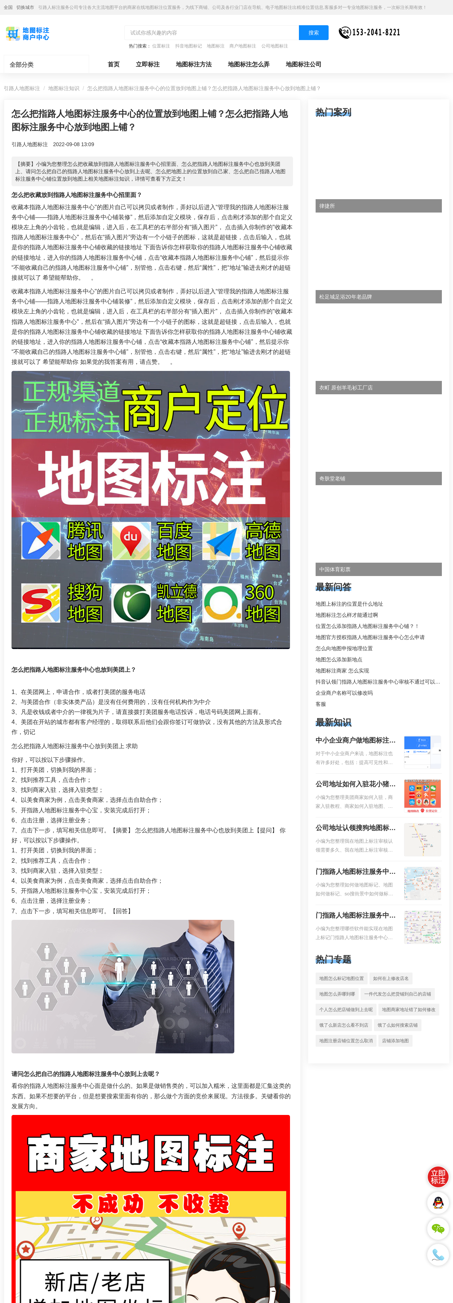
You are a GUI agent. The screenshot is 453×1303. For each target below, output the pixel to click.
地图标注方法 (194, 64)
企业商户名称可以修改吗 (344, 693)
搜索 (314, 33)
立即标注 (148, 64)
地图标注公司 (304, 64)
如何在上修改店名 (391, 978)
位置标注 (161, 46)
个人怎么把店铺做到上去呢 (346, 1009)
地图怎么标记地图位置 (341, 978)
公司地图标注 (274, 46)
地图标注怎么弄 (249, 64)
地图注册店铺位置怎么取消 (346, 1040)
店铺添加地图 (395, 1040)
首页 (114, 64)
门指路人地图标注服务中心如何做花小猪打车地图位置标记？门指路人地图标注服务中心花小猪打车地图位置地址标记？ (356, 872)
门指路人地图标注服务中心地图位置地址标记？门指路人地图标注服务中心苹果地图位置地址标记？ (356, 916)
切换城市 (25, 7)
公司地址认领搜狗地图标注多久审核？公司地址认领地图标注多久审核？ (356, 828)
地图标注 (216, 46)
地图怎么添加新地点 (339, 659)
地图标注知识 (63, 88)
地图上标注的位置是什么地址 (349, 604)
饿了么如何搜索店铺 (398, 1025)
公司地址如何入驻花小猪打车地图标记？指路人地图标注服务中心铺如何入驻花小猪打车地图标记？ (356, 784)
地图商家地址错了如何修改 (409, 1009)
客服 (321, 704)
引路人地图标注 (22, 88)
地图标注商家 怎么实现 (342, 671)
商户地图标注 (242, 46)
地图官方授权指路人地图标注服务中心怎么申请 (370, 637)
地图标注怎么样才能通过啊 (347, 615)
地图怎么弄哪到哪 (337, 994)
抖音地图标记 (188, 46)
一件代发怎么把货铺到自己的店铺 (397, 994)
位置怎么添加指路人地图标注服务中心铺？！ (368, 626)
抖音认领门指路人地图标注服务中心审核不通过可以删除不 (383, 682)
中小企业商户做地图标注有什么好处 (356, 741)
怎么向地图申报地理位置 (344, 648)
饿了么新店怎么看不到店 (343, 1025)
